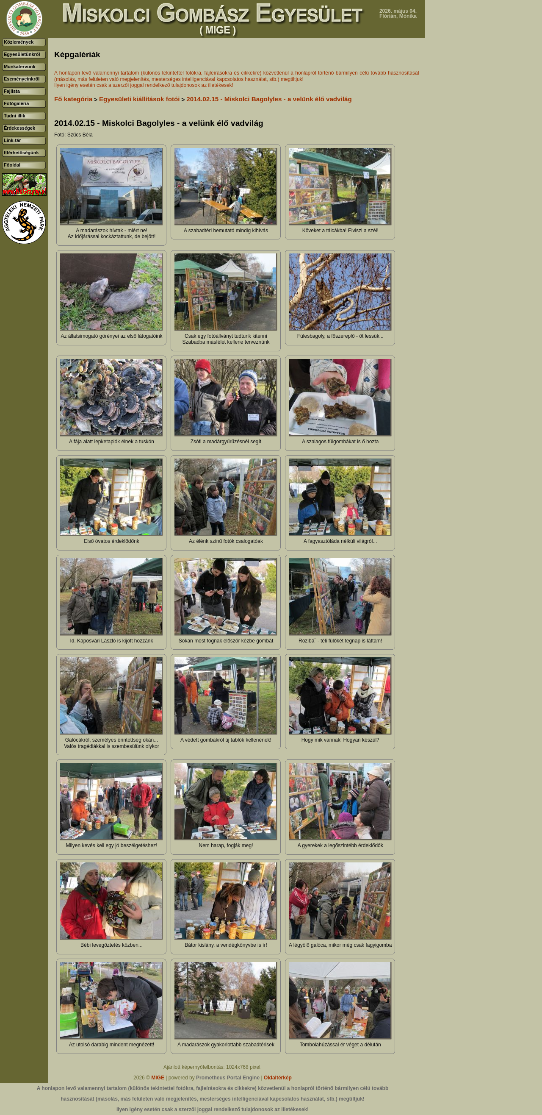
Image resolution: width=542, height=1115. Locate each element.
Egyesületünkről (22, 54)
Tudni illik (14, 115)
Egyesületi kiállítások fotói (139, 99)
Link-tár (12, 140)
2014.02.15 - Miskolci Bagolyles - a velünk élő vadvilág (268, 99)
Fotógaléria (16, 103)
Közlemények (18, 41)
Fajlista (12, 91)
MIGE (157, 1078)
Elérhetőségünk (21, 152)
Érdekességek (19, 128)
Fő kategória (73, 99)
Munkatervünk (20, 66)
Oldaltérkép (278, 1078)
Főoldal (12, 164)
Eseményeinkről (21, 78)
